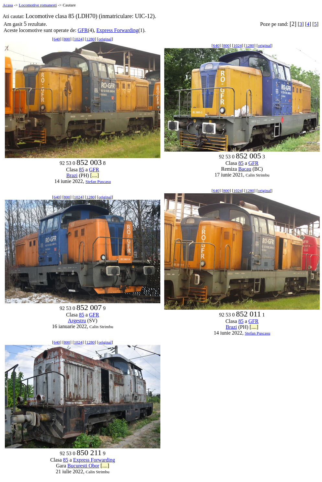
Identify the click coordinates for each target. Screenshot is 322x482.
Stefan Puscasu (98, 181)
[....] (94, 175)
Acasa (8, 5)
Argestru (77, 320)
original (104, 39)
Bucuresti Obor (83, 465)
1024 (78, 39)
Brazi (72, 175)
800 (67, 39)
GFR (83, 30)
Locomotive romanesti (38, 5)
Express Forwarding (117, 30)
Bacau (244, 169)
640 (56, 39)
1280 (90, 39)
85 (81, 169)
